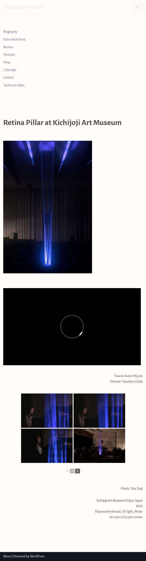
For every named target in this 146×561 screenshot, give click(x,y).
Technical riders (14, 85)
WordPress (37, 556)
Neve (7, 556)
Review (8, 47)
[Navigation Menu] (138, 7)
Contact (8, 77)
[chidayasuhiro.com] (23, 7)
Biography (10, 31)
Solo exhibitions (14, 39)
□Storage (9, 70)
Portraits (9, 54)
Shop (6, 62)
